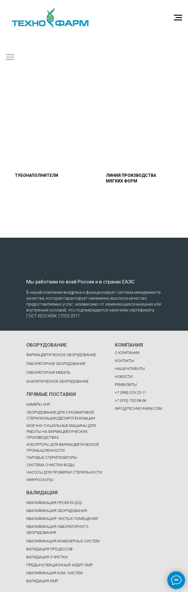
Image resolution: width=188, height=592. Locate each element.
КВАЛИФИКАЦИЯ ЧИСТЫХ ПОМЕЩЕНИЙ (62, 518)
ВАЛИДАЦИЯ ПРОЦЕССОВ (49, 549)
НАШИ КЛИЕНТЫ (130, 368)
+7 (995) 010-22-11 (130, 392)
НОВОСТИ (124, 376)
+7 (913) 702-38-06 (130, 400)
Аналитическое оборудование (57, 381)
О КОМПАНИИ (127, 352)
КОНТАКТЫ (124, 360)
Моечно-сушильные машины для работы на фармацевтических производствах (61, 431)
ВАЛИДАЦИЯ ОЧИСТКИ (47, 557)
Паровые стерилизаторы (52, 457)
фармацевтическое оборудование (61, 355)
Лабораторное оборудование (55, 363)
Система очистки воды (51, 465)
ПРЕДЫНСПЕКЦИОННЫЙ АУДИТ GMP (59, 565)
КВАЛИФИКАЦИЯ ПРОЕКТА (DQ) (54, 502)
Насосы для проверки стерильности (64, 472)
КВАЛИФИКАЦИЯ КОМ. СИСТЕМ (54, 573)
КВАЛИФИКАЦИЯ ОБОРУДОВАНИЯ (56, 510)
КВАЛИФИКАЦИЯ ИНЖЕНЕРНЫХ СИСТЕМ (62, 541)
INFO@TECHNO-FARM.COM (138, 408)
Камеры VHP (38, 404)
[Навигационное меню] (178, 18)
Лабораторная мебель (48, 372)
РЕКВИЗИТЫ (126, 384)
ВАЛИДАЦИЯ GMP (42, 581)
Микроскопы (40, 479)
